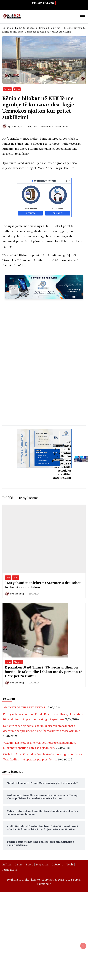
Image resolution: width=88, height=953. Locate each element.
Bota (8, 577)
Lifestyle (57, 864)
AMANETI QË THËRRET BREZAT (24, 707)
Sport (29, 864)
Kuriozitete (9, 869)
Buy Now (30, 213)
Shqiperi (18, 662)
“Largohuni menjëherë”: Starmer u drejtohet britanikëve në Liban (43, 584)
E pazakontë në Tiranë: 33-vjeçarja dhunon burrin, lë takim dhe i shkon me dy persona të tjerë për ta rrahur (43, 671)
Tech (69, 864)
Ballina (6, 864)
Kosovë (7, 89)
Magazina (42, 864)
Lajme (17, 89)
